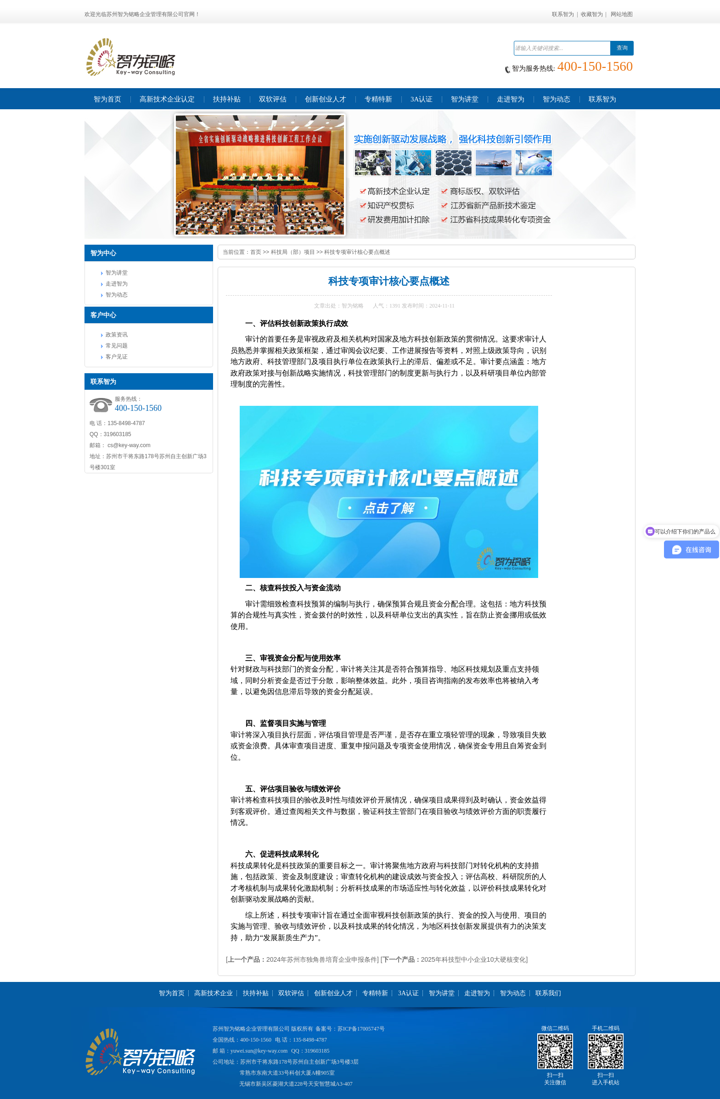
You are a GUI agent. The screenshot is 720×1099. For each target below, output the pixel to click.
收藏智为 (592, 14)
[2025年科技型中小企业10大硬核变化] (454, 959)
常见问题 (117, 345)
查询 (622, 48)
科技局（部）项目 (293, 252)
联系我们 (548, 993)
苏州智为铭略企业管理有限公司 (251, 1029)
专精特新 (375, 993)
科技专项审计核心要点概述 (357, 252)
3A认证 (408, 993)
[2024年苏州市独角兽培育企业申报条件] (302, 959)
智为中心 (103, 253)
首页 (255, 252)
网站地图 (622, 14)
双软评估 (291, 993)
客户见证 (117, 356)
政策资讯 (117, 334)
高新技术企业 (213, 993)
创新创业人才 (333, 993)
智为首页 (172, 993)
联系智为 (563, 14)
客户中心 (103, 315)
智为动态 (117, 295)
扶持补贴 (256, 993)
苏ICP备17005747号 (361, 1029)
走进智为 (117, 283)
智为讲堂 (117, 272)
